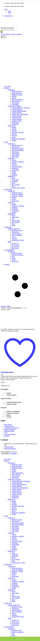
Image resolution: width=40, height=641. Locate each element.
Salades (14, 140)
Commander (13, 453)
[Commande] (17, 308)
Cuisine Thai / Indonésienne (20, 114)
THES (6, 142)
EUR (9, 12)
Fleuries (14, 163)
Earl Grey (14, 165)
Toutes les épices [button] (11, 395)
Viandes (14, 129)
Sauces (14, 137)
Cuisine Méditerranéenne (19, 111)
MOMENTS (11, 176)
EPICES (6, 88)
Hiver (13, 186)
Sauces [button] (9, 415)
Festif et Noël (16, 220)
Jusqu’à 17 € (15, 243)
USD (5, 9)
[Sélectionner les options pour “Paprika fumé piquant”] (37, 1)
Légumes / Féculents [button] (13, 413)
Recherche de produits (7, 28)
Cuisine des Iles (16, 117)
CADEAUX (8, 227)
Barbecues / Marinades (18, 139)
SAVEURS (11, 158)
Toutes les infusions (17, 194)
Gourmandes (15, 170)
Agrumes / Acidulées (18, 161)
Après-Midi (15, 217)
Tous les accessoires (17, 255)
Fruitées (14, 160)
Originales (15, 168)
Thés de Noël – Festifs (18, 188)
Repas (13, 183)
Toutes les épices (17, 93)
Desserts (14, 134)
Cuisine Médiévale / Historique (21, 108)
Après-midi (15, 179)
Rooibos (14, 197)
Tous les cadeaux (17, 233)
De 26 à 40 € (15, 246)
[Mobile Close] (2, 456)
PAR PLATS (11, 125)
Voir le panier (5, 453)
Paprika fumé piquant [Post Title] (7, 372)
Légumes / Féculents (18, 132)
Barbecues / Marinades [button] (13, 411)
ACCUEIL (7, 86)
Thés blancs (15, 152)
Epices (14, 237)
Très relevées (15, 103)
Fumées (14, 173)
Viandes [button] (9, 417)
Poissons (14, 130)
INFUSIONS (8, 189)
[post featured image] (14, 327)
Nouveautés (15, 104)
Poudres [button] (9, 393)
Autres (14, 199)
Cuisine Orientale (17, 119)
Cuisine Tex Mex (17, 121)
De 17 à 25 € (15, 245)
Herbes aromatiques (17, 99)
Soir (13, 219)
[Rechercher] (1, 32)
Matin (13, 178)
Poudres (14, 96)
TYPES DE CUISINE (14, 106)
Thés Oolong (15, 153)
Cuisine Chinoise (17, 116)
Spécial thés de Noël (18, 240)
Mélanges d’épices (17, 94)
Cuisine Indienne (17, 112)
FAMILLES (11, 90)
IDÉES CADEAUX (14, 228)
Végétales (14, 175)
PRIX (9, 242)
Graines (14, 98)
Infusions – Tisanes (17, 196)
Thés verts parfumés (18, 150)
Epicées (14, 171)
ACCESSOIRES (9, 250)
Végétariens (15, 124)
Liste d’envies (8, 16)
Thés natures (15, 155)
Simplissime (15, 122)
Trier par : (4, 308)
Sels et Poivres (16, 101)
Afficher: (3, 309)
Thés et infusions (17, 235)
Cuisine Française (17, 109)
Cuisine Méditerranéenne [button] (14, 402)
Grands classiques (17, 166)
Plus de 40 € (15, 248)
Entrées (14, 127)
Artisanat (14, 238)
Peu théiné (15, 181)
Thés (13, 256)
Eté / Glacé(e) (16, 184)
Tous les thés (15, 147)
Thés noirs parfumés (18, 148)
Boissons (14, 135)
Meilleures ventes (17, 91)
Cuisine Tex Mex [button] (12, 404)
